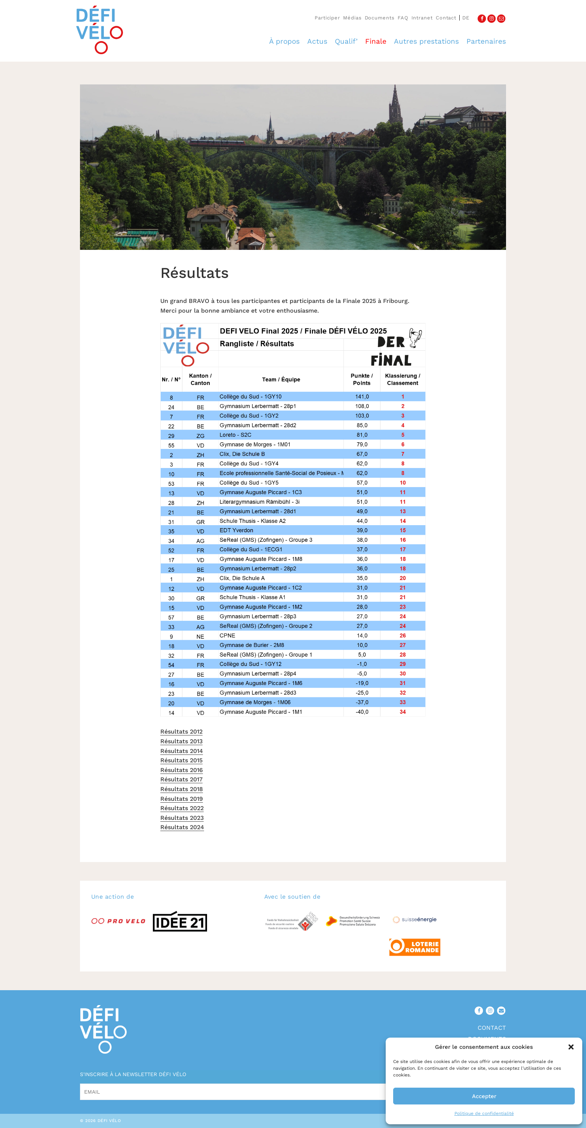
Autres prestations (426, 41)
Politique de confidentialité (484, 1113)
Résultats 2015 (181, 760)
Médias (352, 18)
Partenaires (486, 41)
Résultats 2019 (181, 798)
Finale (375, 41)
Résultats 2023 (182, 817)
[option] (293, 167)
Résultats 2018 (181, 789)
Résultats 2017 (181, 779)
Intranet (422, 18)
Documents (380, 18)
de (465, 18)
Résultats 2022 (182, 808)
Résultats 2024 (182, 827)
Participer (327, 18)
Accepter (484, 1096)
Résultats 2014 (181, 750)
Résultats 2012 (181, 731)
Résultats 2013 (181, 741)
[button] (571, 1047)
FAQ (403, 18)
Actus (317, 41)
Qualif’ (346, 41)
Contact (446, 18)
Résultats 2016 (181, 770)
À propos (284, 41)
